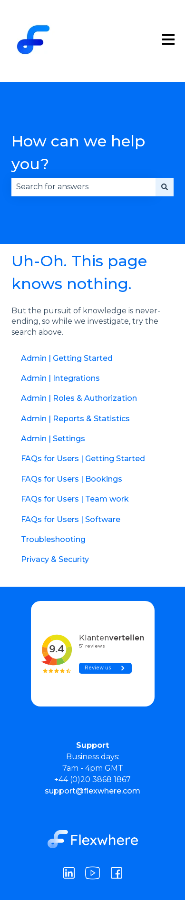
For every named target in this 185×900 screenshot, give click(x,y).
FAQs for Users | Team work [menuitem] (75, 498)
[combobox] (83, 187)
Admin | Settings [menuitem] (53, 438)
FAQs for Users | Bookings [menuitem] (71, 479)
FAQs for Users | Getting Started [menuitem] (83, 458)
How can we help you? (78, 152)
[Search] (165, 187)
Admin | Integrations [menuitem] (60, 378)
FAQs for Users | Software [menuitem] (70, 519)
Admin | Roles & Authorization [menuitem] (79, 398)
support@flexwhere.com (92, 790)
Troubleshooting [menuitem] (53, 539)
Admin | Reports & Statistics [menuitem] (75, 418)
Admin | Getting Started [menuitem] (67, 358)
